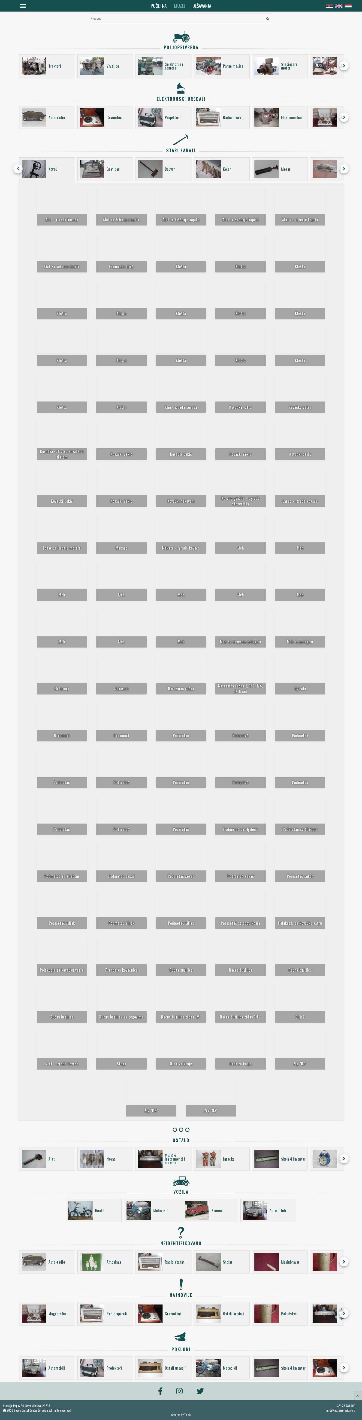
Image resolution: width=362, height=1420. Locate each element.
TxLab (187, 1415)
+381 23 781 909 (345, 1405)
